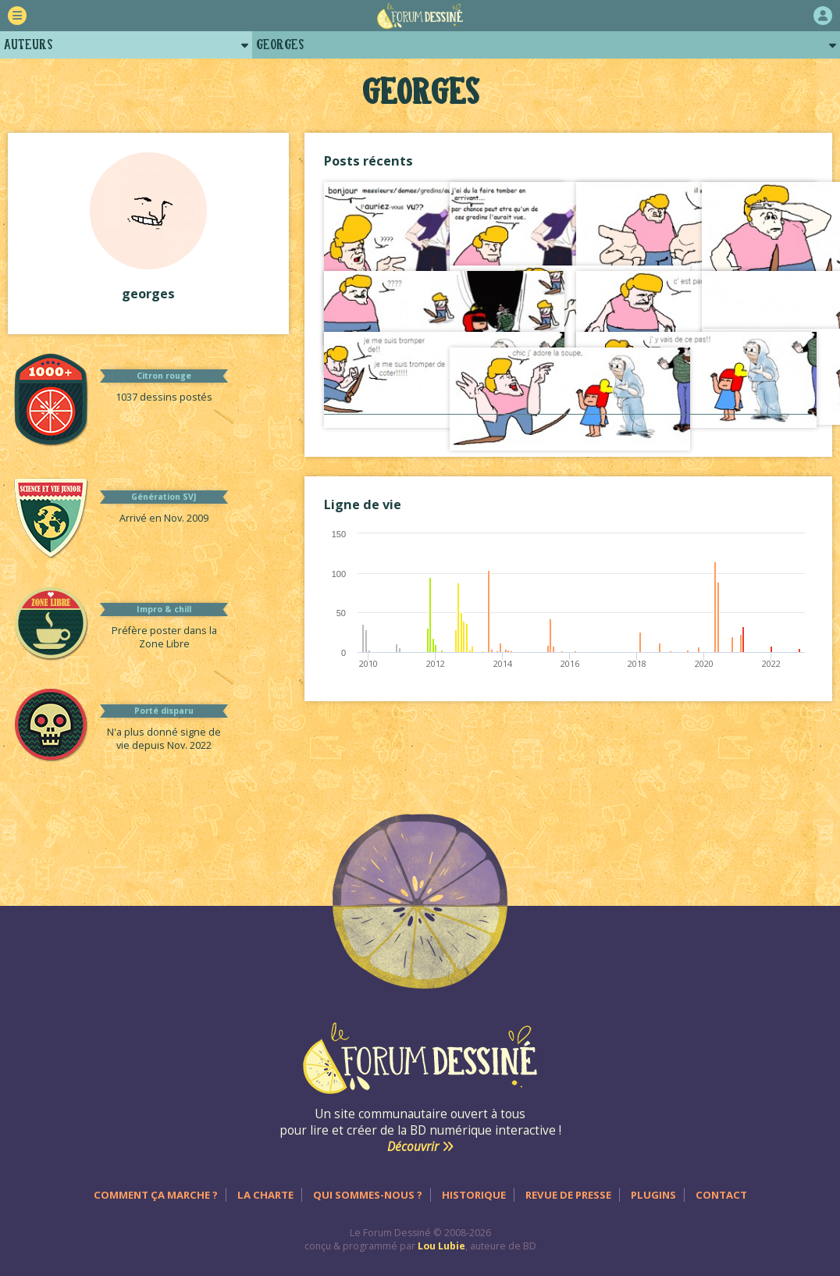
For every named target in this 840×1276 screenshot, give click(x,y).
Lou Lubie (441, 1246)
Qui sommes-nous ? (367, 1195)
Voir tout (568, 429)
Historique (474, 1195)
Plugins (653, 1195)
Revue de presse (568, 1195)
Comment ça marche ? (156, 1195)
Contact (721, 1195)
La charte (265, 1195)
